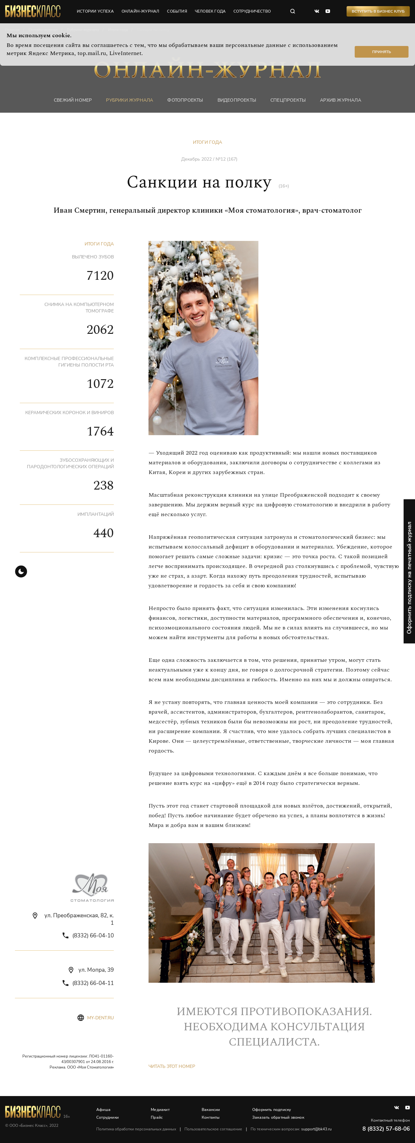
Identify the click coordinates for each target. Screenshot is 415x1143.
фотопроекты (185, 100)
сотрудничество (252, 11)
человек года (210, 11)
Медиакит (160, 1109)
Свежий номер (73, 100)
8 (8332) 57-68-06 (386, 1129)
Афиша (103, 1109)
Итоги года (207, 142)
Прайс (157, 1117)
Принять (381, 51)
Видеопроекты (237, 100)
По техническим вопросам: (291, 1129)
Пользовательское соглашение (213, 1129)
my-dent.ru (100, 1018)
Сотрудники (107, 1117)
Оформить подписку (271, 1109)
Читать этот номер (171, 1066)
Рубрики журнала (129, 100)
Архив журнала (340, 100)
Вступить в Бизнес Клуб (378, 11)
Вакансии (211, 1109)
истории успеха (95, 11)
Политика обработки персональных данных (136, 1129)
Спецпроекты (288, 100)
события (177, 11)
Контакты (211, 1117)
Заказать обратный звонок (278, 1117)
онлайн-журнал (141, 11)
